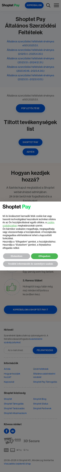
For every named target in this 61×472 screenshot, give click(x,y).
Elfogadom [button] (44, 256)
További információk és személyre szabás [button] (30, 263)
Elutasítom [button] (16, 256)
